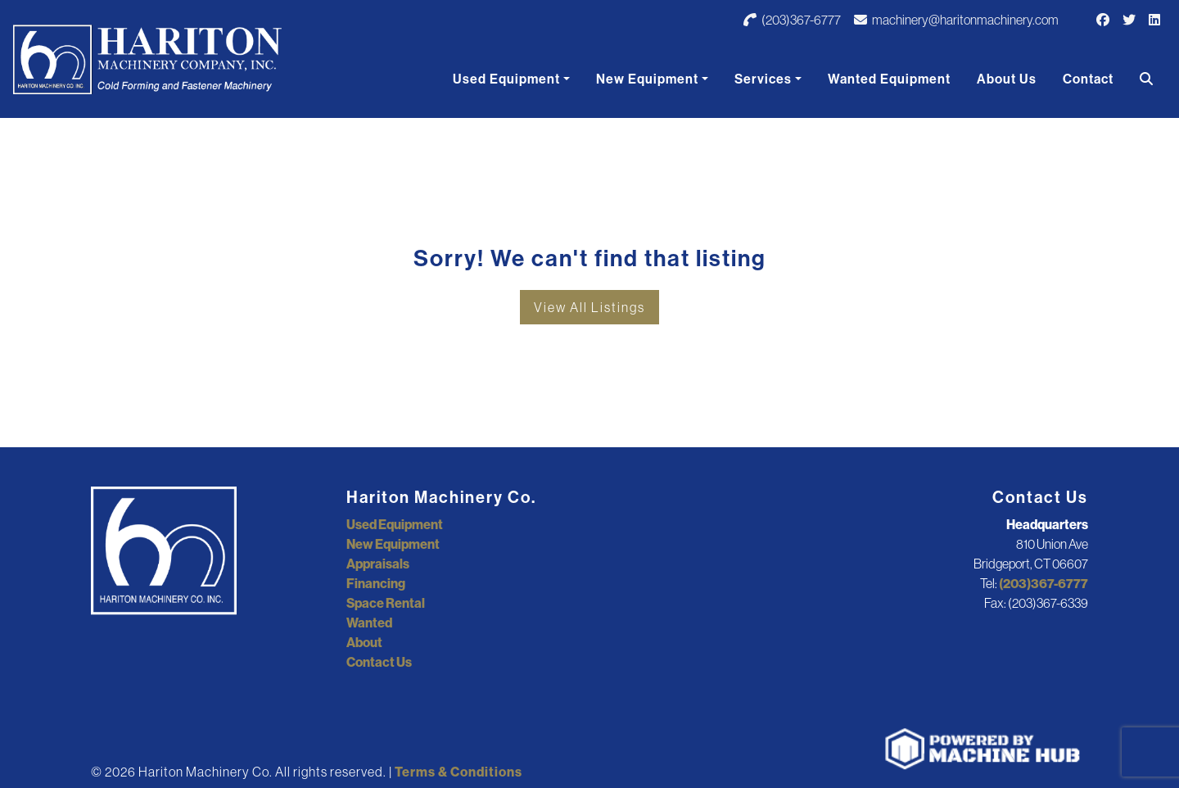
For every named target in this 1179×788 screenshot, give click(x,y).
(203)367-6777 (792, 19)
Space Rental (385, 603)
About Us (1007, 78)
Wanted (369, 622)
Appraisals (377, 563)
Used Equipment (506, 78)
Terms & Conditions (458, 771)
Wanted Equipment (889, 78)
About (364, 642)
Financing (375, 583)
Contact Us (379, 662)
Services (763, 78)
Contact (1088, 78)
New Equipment (647, 78)
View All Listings (589, 307)
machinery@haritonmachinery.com (956, 19)
